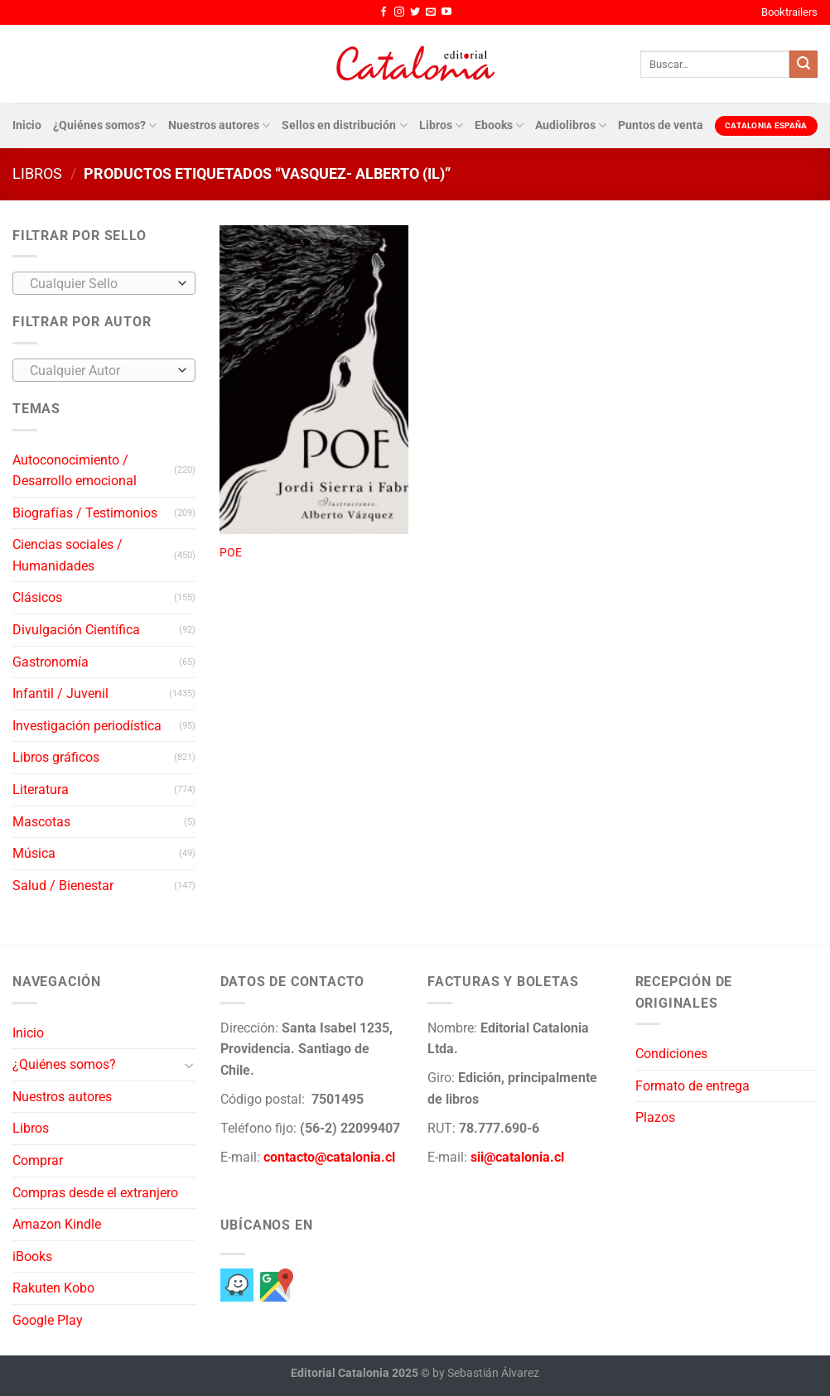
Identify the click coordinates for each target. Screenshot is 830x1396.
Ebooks (499, 125)
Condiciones (671, 1053)
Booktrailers (789, 12)
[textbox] (99, 284)
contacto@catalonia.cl (329, 1157)
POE (231, 553)
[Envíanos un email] (431, 12)
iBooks (32, 1256)
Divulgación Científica (76, 630)
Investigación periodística (87, 726)
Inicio (26, 125)
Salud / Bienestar (62, 885)
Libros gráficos (55, 757)
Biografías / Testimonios (84, 513)
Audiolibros (570, 125)
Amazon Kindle (56, 1224)
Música (33, 853)
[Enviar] (803, 65)
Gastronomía (50, 662)
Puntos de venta (660, 125)
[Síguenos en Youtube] (446, 12)
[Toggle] (188, 1065)
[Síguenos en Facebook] (383, 12)
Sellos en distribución (344, 125)
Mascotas (41, 822)
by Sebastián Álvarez (485, 1373)
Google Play (47, 1320)
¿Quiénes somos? (105, 125)
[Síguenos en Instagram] (399, 12)
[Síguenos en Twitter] (415, 12)
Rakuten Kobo (53, 1288)
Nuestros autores (219, 125)
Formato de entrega (692, 1086)
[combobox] (103, 283)
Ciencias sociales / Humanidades (67, 555)
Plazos (655, 1117)
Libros (441, 125)
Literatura (40, 789)
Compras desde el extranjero (95, 1193)
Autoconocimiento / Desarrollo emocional (74, 470)
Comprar (37, 1160)
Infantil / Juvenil (60, 693)
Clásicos (37, 597)
